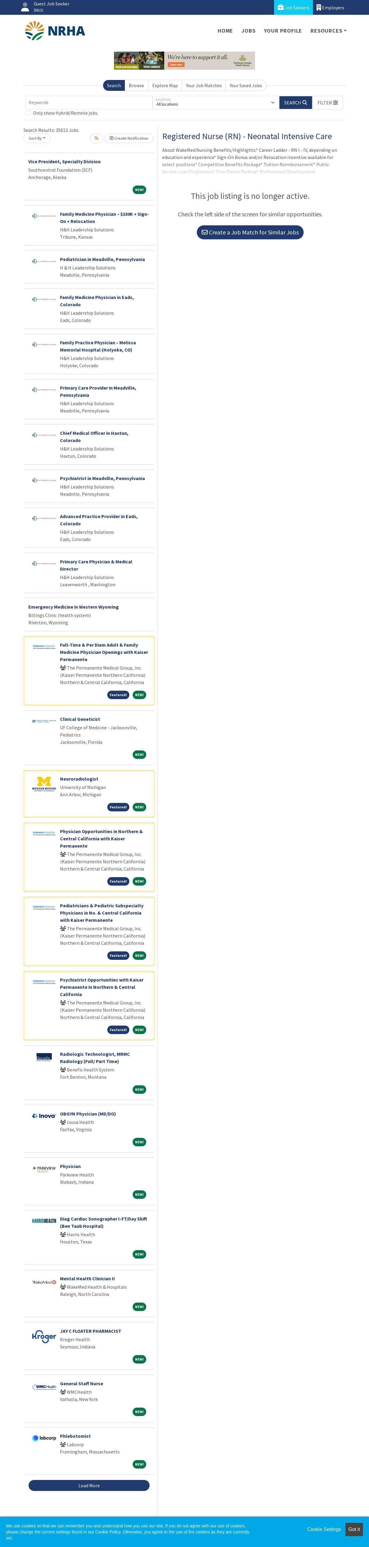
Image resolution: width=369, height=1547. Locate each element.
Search (114, 85)
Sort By (35, 138)
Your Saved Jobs (246, 85)
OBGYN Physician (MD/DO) (88, 1114)
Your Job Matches (204, 85)
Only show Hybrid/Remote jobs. (65, 113)
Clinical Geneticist (80, 719)
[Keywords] (89, 102)
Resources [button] (326, 30)
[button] (327, 102)
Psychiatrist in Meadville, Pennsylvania (102, 478)
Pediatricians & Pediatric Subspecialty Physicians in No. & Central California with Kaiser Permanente (102, 912)
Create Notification (129, 138)
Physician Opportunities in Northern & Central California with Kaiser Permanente (101, 838)
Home (225, 30)
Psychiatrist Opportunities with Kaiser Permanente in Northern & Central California (102, 987)
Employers (330, 7)
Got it (354, 1529)
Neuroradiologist (79, 779)
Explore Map (165, 85)
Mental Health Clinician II (87, 1278)
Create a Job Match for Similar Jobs (250, 232)
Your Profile (283, 30)
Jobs (248, 30)
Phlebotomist (75, 1436)
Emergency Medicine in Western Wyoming (73, 607)
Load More (89, 1485)
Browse (136, 85)
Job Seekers (293, 7)
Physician (70, 1166)
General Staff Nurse (81, 1383)
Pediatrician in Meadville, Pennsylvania (102, 259)
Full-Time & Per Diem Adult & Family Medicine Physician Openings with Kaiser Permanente (104, 652)
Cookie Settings (324, 1529)
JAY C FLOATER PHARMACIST (90, 1331)
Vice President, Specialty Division (64, 161)
